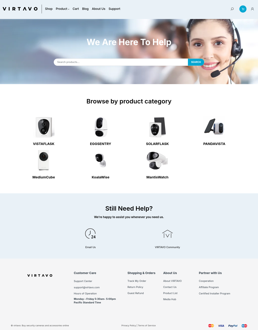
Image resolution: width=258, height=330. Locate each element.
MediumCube (44, 177)
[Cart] (242, 9)
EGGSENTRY (100, 144)
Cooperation (206, 280)
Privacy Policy (127, 325)
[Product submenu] (67, 9)
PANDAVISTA (214, 144)
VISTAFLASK (44, 144)
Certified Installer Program (213, 293)
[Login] (252, 9)
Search (196, 62)
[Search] (232, 9)
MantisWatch (157, 177)
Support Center (82, 281)
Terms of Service (144, 325)
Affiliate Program (208, 287)
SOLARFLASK (157, 144)
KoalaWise (100, 177)
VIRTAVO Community (167, 247)
